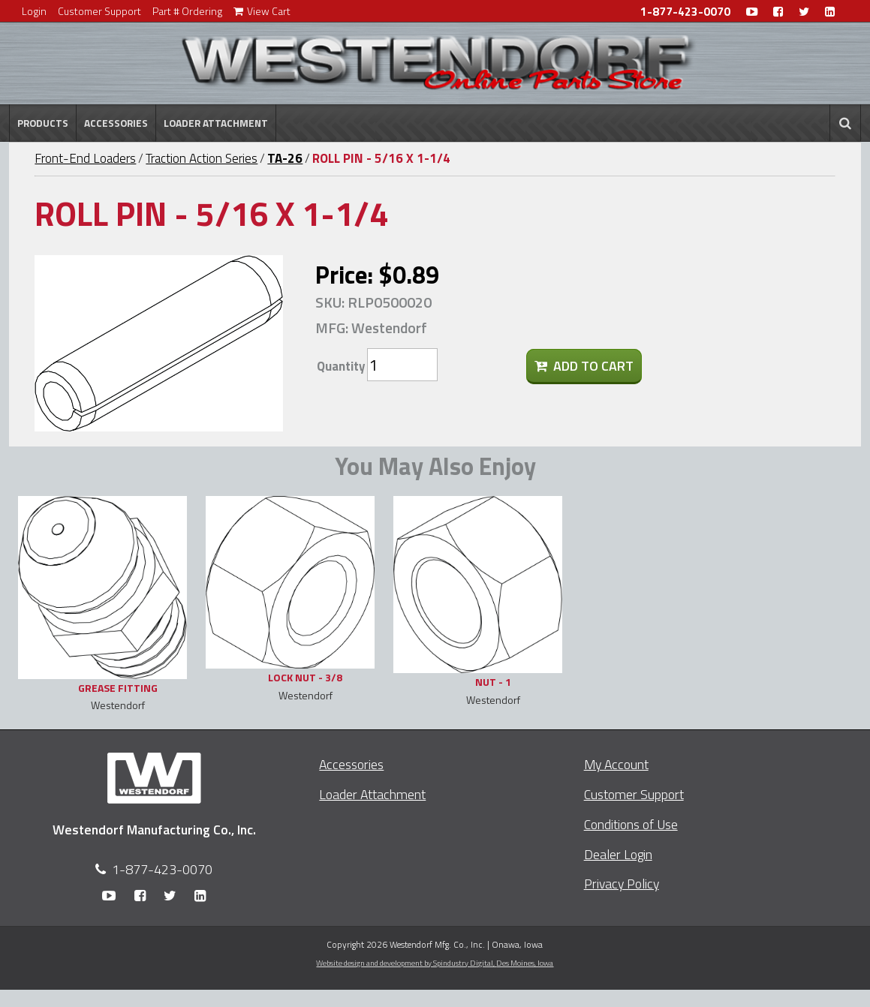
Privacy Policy (621, 883)
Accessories (116, 123)
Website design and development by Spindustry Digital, (434, 963)
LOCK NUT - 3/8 (305, 677)
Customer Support (99, 11)
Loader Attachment (216, 123)
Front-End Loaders (85, 158)
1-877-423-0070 (685, 11)
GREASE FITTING (118, 688)
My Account (616, 764)
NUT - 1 (493, 682)
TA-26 (285, 158)
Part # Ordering (187, 11)
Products (42, 123)
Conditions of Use (631, 824)
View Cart (262, 11)
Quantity (341, 366)
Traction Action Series (201, 158)
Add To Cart (584, 366)
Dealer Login (618, 854)
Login (34, 11)
